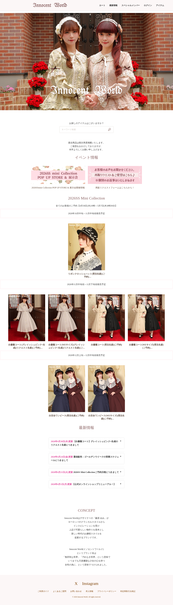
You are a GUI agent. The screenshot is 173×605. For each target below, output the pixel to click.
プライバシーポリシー (106, 591)
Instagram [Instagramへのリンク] (90, 583)
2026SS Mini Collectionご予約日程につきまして (85, 472)
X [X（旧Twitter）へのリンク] (76, 583)
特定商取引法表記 (127, 591)
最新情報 (113, 5)
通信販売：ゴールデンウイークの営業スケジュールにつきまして (85, 458)
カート (102, 5)
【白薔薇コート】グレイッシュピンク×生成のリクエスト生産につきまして (84, 443)
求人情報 (89, 591)
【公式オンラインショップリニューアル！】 (83, 484)
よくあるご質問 (59, 591)
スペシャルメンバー (131, 5)
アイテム (160, 5)
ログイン (148, 5)
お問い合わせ (76, 591)
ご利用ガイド (43, 591)
